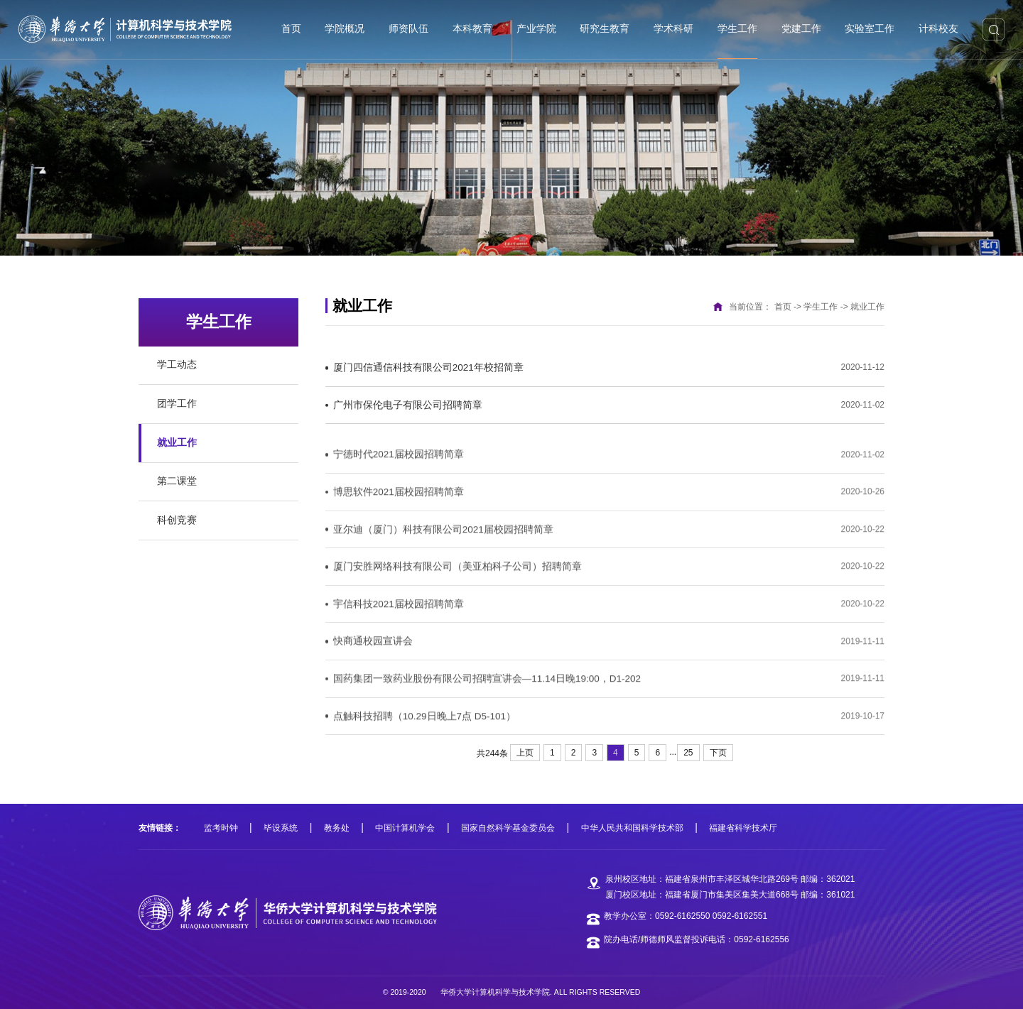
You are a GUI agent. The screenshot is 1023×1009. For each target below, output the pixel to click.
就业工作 (177, 442)
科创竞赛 (177, 520)
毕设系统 (281, 828)
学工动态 (177, 364)
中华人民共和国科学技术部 (632, 828)
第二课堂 (177, 481)
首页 (782, 307)
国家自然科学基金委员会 (508, 828)
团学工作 (177, 403)
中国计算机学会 (405, 828)
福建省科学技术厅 (743, 828)
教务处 (337, 828)
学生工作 (820, 307)
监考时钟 (221, 828)
